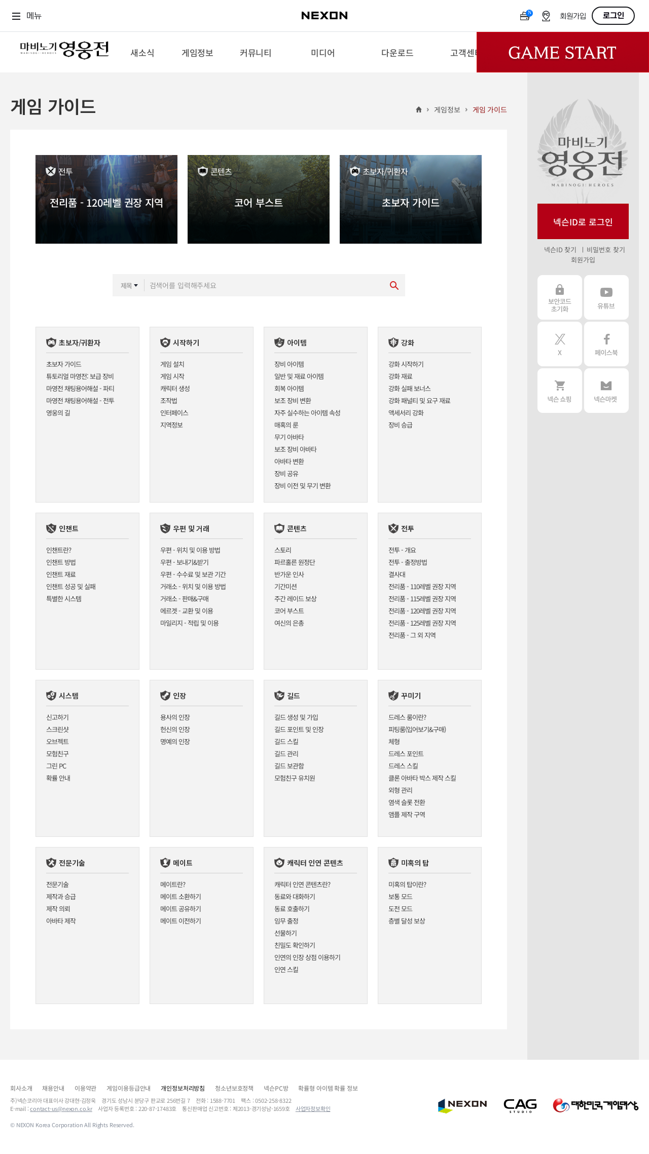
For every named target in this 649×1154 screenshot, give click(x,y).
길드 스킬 (286, 741)
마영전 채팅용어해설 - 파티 (80, 388)
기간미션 (285, 586)
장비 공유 (286, 473)
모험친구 (57, 753)
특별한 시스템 (63, 598)
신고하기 (57, 717)
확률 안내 (58, 778)
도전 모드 (400, 908)
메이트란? (172, 884)
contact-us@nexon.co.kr (61, 1108)
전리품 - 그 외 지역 (412, 635)
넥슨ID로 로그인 (583, 221)
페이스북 (606, 344)
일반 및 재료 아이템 (298, 376)
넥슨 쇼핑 (559, 390)
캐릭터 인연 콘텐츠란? (302, 884)
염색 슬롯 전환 (406, 802)
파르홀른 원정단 (294, 562)
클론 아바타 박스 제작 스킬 (422, 778)
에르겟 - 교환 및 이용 (186, 611)
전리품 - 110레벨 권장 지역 (422, 586)
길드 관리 (286, 753)
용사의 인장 (175, 717)
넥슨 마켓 (606, 390)
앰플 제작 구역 (406, 814)
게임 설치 (172, 364)
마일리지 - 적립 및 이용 (189, 623)
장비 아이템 (289, 364)
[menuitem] (142, 52)
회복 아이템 (289, 388)
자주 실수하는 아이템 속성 (307, 412)
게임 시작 (172, 376)
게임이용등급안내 (128, 1088)
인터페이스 (174, 412)
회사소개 (21, 1088)
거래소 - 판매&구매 (184, 598)
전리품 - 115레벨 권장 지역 (422, 598)
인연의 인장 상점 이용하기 (307, 957)
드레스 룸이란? (407, 717)
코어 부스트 (289, 611)
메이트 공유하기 (180, 908)
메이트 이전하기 (180, 921)
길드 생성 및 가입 (296, 717)
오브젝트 (57, 741)
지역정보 (171, 425)
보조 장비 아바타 (295, 449)
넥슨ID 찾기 (560, 249)
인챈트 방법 (61, 562)
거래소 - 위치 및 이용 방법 (193, 586)
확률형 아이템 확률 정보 (327, 1088)
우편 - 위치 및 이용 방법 (190, 550)
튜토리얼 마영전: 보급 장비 (80, 376)
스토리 (282, 550)
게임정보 (447, 109)
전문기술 (57, 884)
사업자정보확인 (313, 1108)
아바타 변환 (289, 461)
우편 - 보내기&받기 (184, 562)
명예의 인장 (175, 741)
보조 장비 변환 (292, 400)
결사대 (396, 574)
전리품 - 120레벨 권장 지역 (422, 611)
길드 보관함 (289, 766)
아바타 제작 (61, 921)
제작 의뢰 (58, 908)
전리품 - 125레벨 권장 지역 (422, 623)
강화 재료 (400, 376)
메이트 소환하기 (180, 896)
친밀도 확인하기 (294, 945)
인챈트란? (58, 550)
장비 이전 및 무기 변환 (302, 485)
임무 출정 (286, 921)
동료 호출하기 (291, 908)
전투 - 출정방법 (407, 562)
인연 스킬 (286, 969)
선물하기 (285, 933)
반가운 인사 (289, 574)
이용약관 (85, 1088)
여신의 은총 (289, 623)
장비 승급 (400, 425)
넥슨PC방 (276, 1088)
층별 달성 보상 (406, 921)
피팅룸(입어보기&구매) (417, 729)
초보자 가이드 (63, 364)
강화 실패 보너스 (409, 388)
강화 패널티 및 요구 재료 (419, 400)
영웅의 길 (58, 412)
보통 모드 (400, 896)
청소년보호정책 (234, 1088)
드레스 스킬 (403, 766)
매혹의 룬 (286, 425)
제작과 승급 (61, 896)
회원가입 (573, 16)
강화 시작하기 (405, 364)
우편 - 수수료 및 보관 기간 (193, 574)
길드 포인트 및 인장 (298, 729)
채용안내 (53, 1088)
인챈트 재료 (61, 574)
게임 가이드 (490, 109)
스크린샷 (57, 729)
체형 (394, 741)
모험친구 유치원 (294, 778)
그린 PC (56, 766)
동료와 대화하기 (294, 896)
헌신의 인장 (175, 729)
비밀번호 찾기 (606, 249)
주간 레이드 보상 (295, 598)
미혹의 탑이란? (407, 884)
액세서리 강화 (405, 412)
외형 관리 (400, 790)
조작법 (168, 400)
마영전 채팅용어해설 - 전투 (80, 400)
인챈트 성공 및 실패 (70, 586)
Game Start (563, 52)
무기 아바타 (289, 437)
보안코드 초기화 (559, 297)
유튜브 (606, 297)
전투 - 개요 (402, 550)
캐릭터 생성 (175, 388)
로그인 (613, 15)
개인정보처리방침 (183, 1088)
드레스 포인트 (405, 753)
